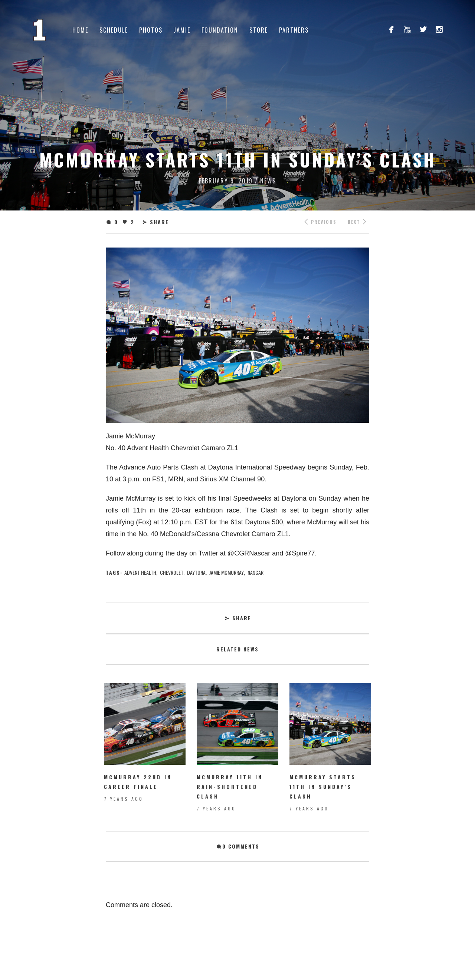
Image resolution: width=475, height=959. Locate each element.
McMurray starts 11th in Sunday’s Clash (322, 786)
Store (258, 30)
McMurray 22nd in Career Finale (138, 781)
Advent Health (140, 572)
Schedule (113, 30)
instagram (439, 29)
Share (159, 222)
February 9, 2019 (226, 180)
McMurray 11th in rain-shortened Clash (230, 786)
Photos (151, 30)
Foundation (220, 30)
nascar (255, 572)
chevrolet (171, 572)
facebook (391, 29)
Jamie (182, 30)
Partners (294, 30)
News (268, 180)
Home (80, 30)
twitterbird (423, 29)
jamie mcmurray (226, 572)
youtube (407, 29)
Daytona (196, 572)
